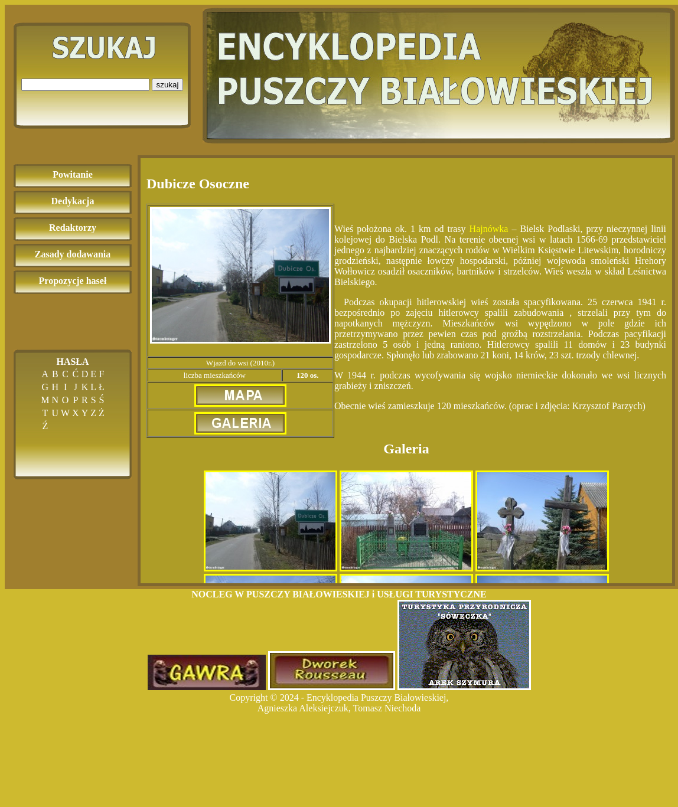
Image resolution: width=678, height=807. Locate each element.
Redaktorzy (72, 228)
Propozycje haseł (73, 281)
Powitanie (73, 174)
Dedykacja (72, 201)
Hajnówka (489, 229)
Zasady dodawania (73, 254)
